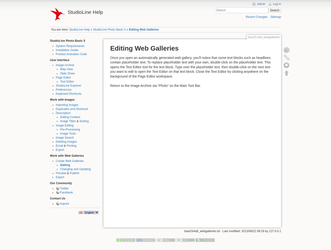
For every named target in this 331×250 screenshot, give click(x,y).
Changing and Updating (75, 169)
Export (60, 149)
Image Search (65, 137)
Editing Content (70, 117)
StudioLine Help (79, 29)
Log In (277, 4)
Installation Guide (67, 50)
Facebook (66, 192)
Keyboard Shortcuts (68, 93)
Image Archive (65, 65)
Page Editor (63, 77)
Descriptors (63, 113)
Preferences (63, 89)
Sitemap (275, 17)
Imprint (64, 203)
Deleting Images (66, 141)
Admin (261, 4)
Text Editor (67, 81)
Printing (72, 145)
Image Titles (68, 121)
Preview (61, 173)
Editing (65, 165)
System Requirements (70, 46)
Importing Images (67, 105)
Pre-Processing (70, 129)
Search (275, 10)
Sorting (84, 121)
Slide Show (67, 73)
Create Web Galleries (70, 161)
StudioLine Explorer (68, 85)
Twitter (64, 188)
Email (59, 145)
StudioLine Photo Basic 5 (109, 29)
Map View (66, 69)
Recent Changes (256, 17)
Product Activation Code (71, 54)
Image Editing (65, 125)
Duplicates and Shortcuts (72, 109)
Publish (74, 173)
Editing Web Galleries (144, 29)
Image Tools (68, 133)
